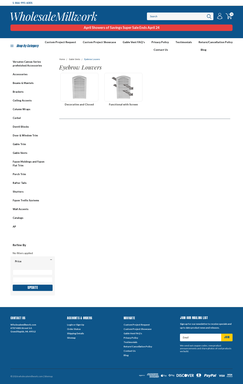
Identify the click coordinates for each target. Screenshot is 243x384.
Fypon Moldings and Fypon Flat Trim (28, 163)
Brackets (18, 91)
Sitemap (71, 337)
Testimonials (183, 42)
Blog (203, 49)
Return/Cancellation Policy (216, 42)
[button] (33, 261)
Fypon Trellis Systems (26, 200)
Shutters (18, 191)
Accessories (20, 74)
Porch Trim (19, 174)
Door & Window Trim (25, 135)
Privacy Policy (160, 42)
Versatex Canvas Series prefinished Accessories (27, 63)
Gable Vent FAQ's (134, 42)
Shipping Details (75, 333)
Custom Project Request (137, 324)
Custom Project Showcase (99, 42)
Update (33, 287)
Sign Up (80, 324)
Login (70, 324)
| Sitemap (48, 376)
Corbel (17, 117)
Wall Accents (20, 209)
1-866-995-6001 (22, 2)
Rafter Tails (20, 182)
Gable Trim (19, 144)
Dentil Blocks (21, 126)
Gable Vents (20, 152)
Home (62, 59)
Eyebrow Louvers (92, 59)
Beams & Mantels (23, 83)
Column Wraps (21, 109)
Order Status (74, 329)
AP (14, 226)
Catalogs (18, 217)
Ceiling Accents (22, 100)
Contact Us (161, 49)
